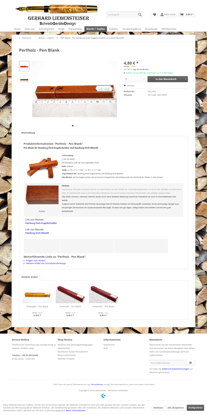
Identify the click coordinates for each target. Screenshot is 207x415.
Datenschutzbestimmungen (175, 368)
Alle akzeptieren (176, 407)
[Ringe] (61, 29)
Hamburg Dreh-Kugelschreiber (41, 223)
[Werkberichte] (169, 29)
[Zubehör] (114, 29)
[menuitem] (124, 14)
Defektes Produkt (66, 358)
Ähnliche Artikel (29, 277)
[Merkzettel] (155, 14)
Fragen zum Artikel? (34, 260)
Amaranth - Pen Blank (70, 306)
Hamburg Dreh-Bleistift (37, 233)
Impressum (109, 344)
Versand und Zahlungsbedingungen (75, 344)
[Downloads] (151, 29)
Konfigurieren (195, 407)
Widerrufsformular (67, 355)
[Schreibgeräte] (46, 29)
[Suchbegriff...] (124, 14)
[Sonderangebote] (132, 29)
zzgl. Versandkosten (141, 69)
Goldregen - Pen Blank (37, 306)
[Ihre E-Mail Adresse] (167, 363)
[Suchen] (140, 14)
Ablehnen (158, 407)
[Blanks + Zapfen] (95, 29)
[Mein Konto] (168, 14)
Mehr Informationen (76, 410)
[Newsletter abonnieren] (190, 363)
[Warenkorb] (187, 14)
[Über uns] (30, 29)
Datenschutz (64, 348)
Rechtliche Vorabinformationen (73, 351)
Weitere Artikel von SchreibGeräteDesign (45, 263)
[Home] (17, 29)
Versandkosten (97, 384)
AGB (106, 348)
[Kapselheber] (75, 29)
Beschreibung (28, 132)
